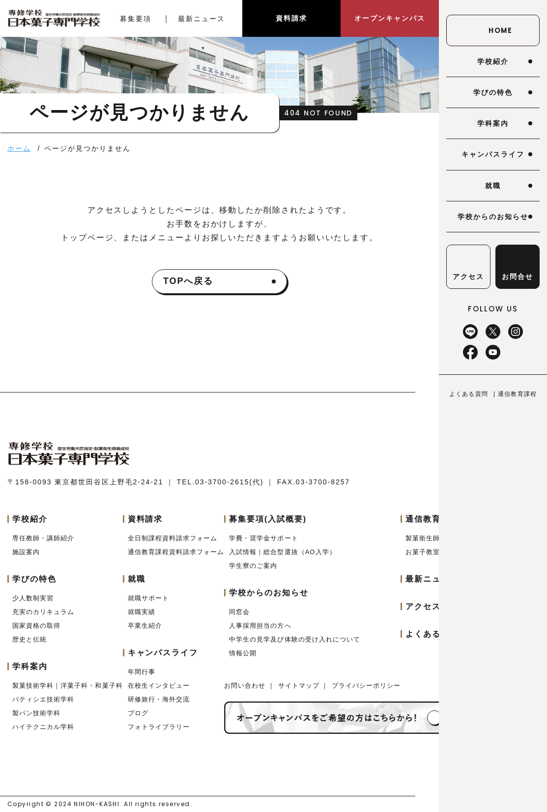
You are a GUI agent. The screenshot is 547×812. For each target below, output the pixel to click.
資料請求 (291, 18)
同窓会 (239, 612)
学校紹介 (493, 61)
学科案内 (493, 123)
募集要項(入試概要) (268, 519)
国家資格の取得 (36, 625)
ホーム (19, 148)
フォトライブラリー (159, 726)
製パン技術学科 (36, 713)
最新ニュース (201, 19)
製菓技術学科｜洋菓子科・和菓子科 (67, 685)
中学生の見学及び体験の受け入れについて (294, 639)
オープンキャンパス (389, 18)
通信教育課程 (517, 394)
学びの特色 (493, 92)
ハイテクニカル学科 (43, 726)
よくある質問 (468, 394)
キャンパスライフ (492, 154)
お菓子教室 (422, 552)
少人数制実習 (33, 598)
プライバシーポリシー (366, 685)
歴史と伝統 (29, 639)
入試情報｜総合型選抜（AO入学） (282, 552)
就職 (493, 186)
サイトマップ (300, 685)
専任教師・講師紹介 (43, 538)
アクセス (423, 606)
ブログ (138, 713)
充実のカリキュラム (43, 612)
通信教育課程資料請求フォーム (176, 552)
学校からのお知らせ (493, 217)
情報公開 (243, 653)
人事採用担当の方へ (260, 625)
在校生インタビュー (159, 685)
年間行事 (141, 671)
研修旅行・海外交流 (159, 699)
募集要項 (135, 19)
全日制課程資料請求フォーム (173, 538)
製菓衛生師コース (433, 538)
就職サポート (148, 598)
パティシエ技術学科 (43, 699)
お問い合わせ (246, 685)
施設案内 (26, 552)
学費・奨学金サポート (263, 538)
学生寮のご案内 (253, 565)
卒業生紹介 (145, 625)
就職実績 (141, 612)
